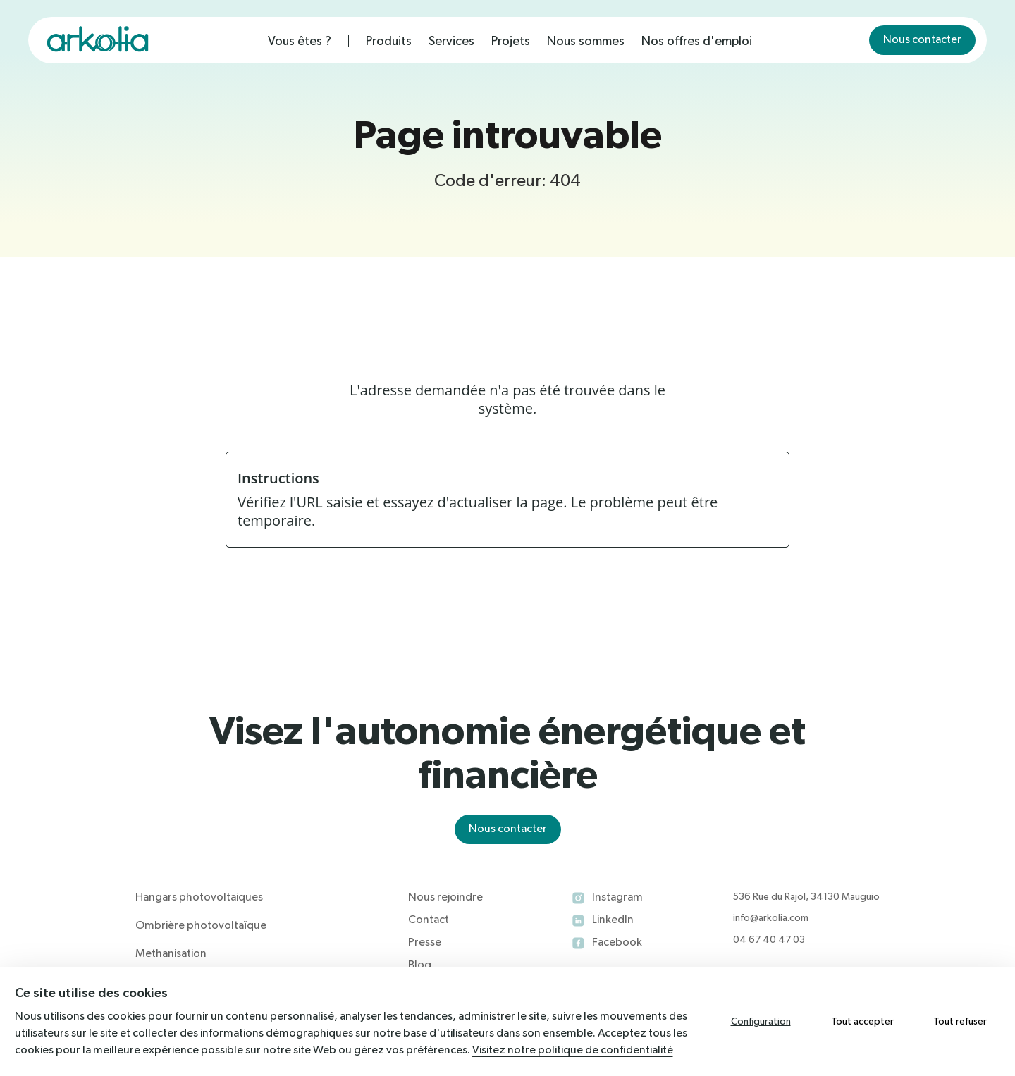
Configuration (761, 1022)
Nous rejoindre (445, 897)
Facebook (617, 942)
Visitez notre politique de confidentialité (572, 1050)
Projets (510, 41)
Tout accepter (862, 1022)
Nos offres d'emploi (696, 41)
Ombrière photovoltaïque (200, 926)
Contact (428, 920)
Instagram (617, 897)
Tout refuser (960, 1022)
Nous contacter (922, 40)
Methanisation (171, 954)
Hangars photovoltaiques (199, 897)
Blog (419, 965)
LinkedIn (613, 920)
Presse (424, 942)
